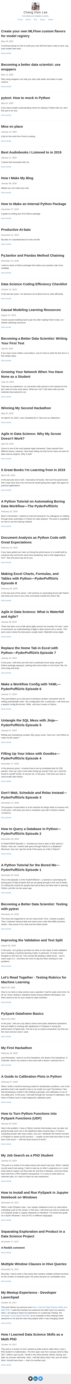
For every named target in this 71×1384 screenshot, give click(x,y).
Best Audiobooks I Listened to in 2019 (31, 152)
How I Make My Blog (17, 178)
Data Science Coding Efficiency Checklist (34, 284)
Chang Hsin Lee (36, 12)
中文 (35, 20)
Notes (28, 20)
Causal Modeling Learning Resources (31, 310)
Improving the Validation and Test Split (32, 940)
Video (50, 20)
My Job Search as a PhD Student (27, 1155)
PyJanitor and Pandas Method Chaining (32, 255)
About (42, 20)
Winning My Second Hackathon (26, 408)
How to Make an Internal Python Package (33, 204)
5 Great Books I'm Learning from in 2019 (33, 470)
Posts (20, 20)
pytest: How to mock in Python (25, 98)
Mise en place (12, 126)
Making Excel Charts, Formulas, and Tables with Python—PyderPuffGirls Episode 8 (30, 578)
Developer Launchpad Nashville (15, 1316)
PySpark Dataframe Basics (22, 1013)
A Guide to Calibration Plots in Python (31, 1076)
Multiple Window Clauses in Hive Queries (34, 1264)
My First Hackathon (16, 1048)
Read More (6, 53)
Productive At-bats (16, 229)
